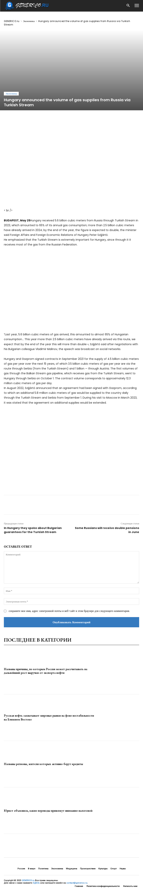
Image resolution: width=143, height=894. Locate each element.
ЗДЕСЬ (36, 883)
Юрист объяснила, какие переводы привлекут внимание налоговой (48, 811)
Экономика (29, 21)
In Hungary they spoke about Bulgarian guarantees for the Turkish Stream (33, 530)
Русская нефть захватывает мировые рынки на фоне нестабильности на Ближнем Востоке (49, 717)
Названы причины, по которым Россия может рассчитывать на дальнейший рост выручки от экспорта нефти (45, 671)
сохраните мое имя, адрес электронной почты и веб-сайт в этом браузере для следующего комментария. (69, 611)
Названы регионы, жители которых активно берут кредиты (43, 764)
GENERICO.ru (11, 21)
